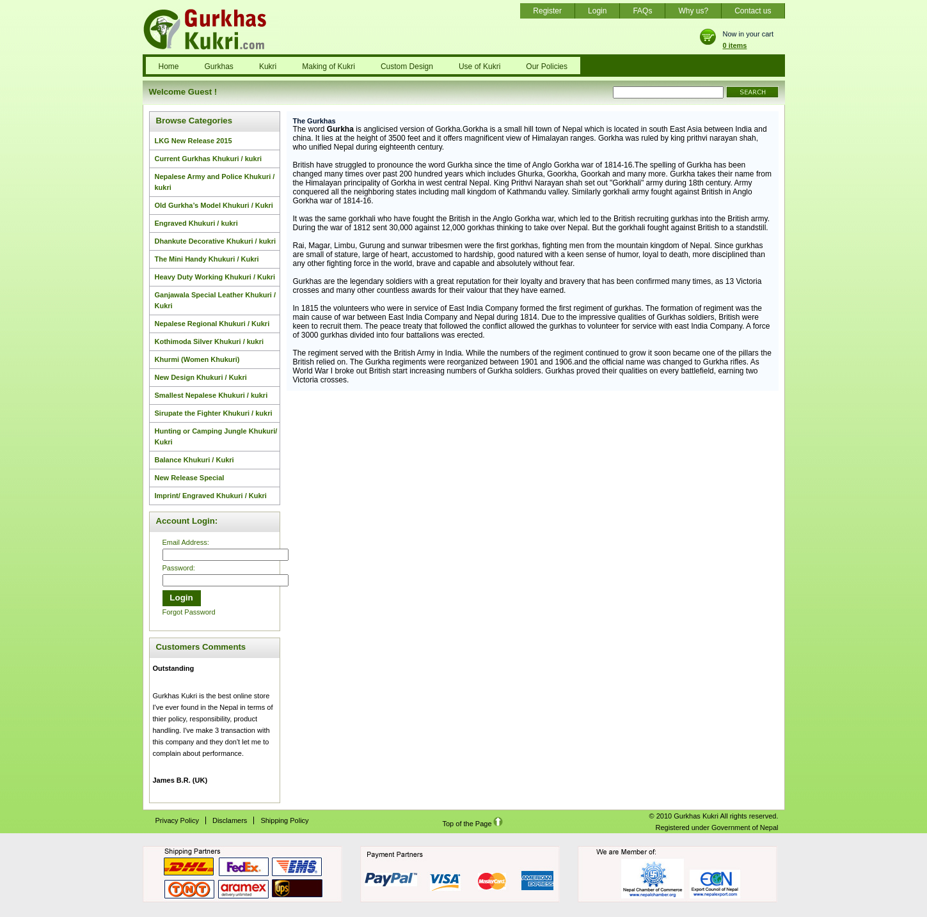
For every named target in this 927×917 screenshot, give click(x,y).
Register (547, 10)
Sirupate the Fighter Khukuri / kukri (214, 413)
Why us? (693, 10)
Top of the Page (472, 823)
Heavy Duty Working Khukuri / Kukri (215, 277)
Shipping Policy (284, 820)
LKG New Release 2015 (193, 141)
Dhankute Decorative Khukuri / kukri (215, 241)
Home (169, 66)
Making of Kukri (328, 66)
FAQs (642, 10)
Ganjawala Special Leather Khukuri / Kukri (215, 300)
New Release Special (190, 478)
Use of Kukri (479, 66)
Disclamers (229, 820)
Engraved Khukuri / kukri (196, 223)
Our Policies (546, 66)
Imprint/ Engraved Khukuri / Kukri (211, 495)
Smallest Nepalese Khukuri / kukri (211, 395)
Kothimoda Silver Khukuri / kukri (209, 341)
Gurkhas (219, 66)
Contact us (752, 10)
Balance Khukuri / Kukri (194, 460)
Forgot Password (189, 612)
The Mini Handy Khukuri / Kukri (207, 259)
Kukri (267, 66)
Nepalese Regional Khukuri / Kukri (212, 323)
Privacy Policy (177, 820)
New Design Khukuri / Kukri (201, 377)
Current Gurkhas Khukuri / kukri (208, 158)
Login (597, 10)
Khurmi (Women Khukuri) (197, 359)
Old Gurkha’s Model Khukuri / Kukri (214, 205)
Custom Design (407, 66)
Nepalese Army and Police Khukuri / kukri (215, 182)
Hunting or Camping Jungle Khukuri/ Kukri (216, 436)
